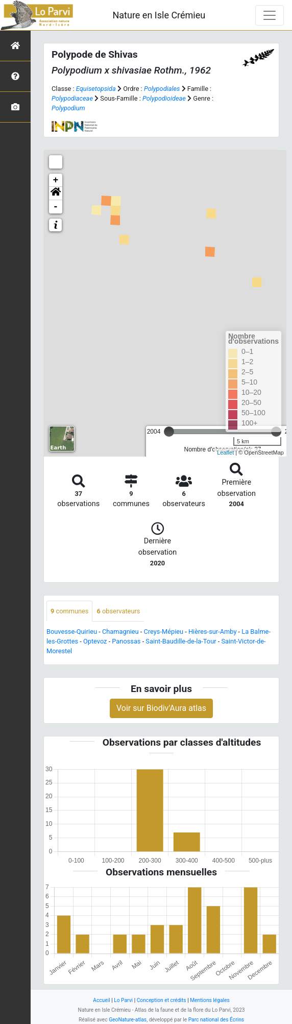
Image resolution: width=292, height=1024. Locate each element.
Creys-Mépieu (164, 631)
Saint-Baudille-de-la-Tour (180, 641)
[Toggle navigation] (269, 15)
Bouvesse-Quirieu (71, 631)
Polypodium (68, 108)
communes (69, 611)
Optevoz (95, 641)
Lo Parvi (123, 1000)
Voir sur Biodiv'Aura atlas (161, 708)
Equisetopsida (96, 88)
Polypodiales (162, 88)
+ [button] (56, 180)
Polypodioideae (164, 98)
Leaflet (225, 452)
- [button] (56, 207)
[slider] (169, 431)
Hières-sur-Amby (212, 631)
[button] (55, 193)
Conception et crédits (161, 1000)
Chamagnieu (120, 631)
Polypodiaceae (72, 98)
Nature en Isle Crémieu (158, 15)
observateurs (118, 611)
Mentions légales (210, 1000)
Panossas (126, 641)
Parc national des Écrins (216, 1019)
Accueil (101, 1000)
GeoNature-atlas (128, 1019)
